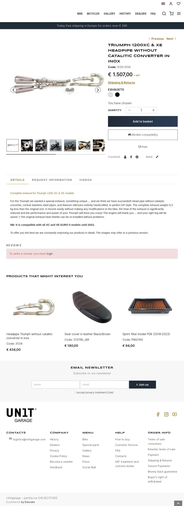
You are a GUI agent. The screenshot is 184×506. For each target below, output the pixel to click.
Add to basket (143, 121)
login (50, 253)
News (85, 454)
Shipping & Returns (121, 82)
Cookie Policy (58, 454)
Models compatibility (143, 134)
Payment (153, 453)
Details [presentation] (18, 179)
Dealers (140, 13)
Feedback (56, 466)
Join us (142, 383)
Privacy (54, 449)
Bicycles (93, 13)
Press (85, 460)
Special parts (90, 443)
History (125, 13)
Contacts (120, 454)
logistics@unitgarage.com (29, 438)
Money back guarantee (162, 470)
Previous (156, 38)
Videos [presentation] (85, 179)
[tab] (17, 180)
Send (153, 156)
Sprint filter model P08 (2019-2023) (146, 333)
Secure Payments (159, 464)
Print (142, 147)
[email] (104, 383)
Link (110, 391)
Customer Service (126, 443)
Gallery (109, 13)
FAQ (117, 449)
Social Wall (89, 466)
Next (172, 38)
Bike (80, 13)
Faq (153, 13)
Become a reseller (61, 460)
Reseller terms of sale (161, 448)
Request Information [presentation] (52, 179)
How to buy (122, 438)
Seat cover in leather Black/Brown (88, 333)
